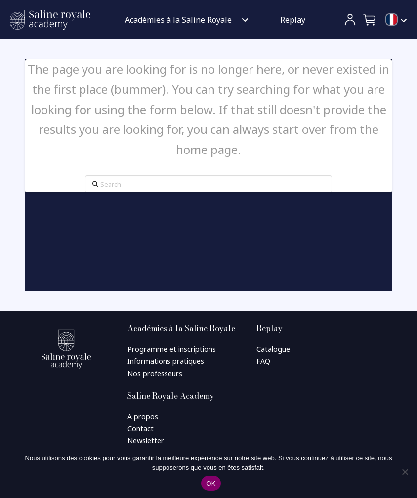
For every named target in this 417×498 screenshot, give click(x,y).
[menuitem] (396, 20)
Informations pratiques (165, 361)
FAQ (263, 361)
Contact (140, 428)
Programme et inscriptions (171, 349)
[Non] (405, 472)
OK (210, 483)
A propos (142, 416)
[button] (370, 20)
